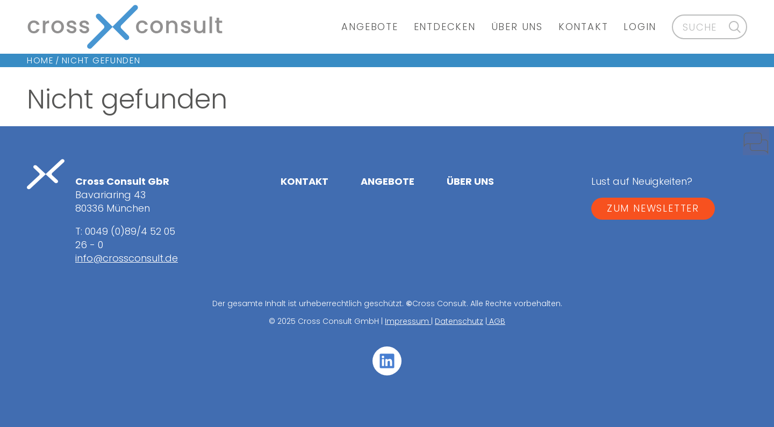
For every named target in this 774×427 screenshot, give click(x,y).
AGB (496, 321)
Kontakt (583, 26)
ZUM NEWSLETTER (653, 208)
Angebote (369, 26)
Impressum (408, 321)
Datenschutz (459, 321)
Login (640, 26)
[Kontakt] (747, 146)
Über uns (517, 26)
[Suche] (735, 27)
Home (40, 60)
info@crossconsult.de (126, 258)
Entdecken (445, 26)
